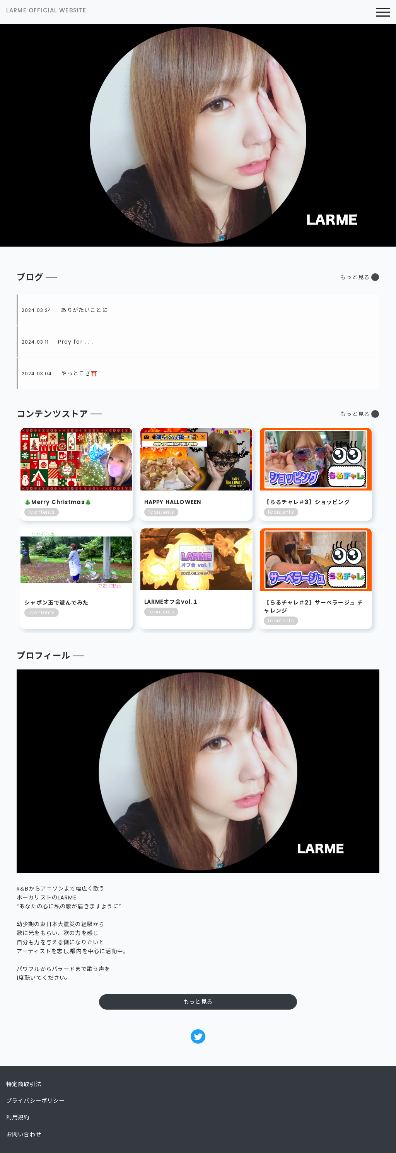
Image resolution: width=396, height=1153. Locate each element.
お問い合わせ (23, 1134)
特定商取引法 (23, 1084)
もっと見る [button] (355, 277)
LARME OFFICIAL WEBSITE (46, 10)
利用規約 (18, 1117)
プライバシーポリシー (35, 1101)
